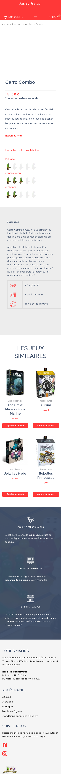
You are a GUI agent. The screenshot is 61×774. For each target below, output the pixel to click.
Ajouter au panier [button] (15, 425)
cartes (22, 98)
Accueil (6, 24)
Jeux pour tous (19, 24)
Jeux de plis (32, 98)
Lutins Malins (31, 3)
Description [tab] (13, 222)
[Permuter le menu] (35, 16)
